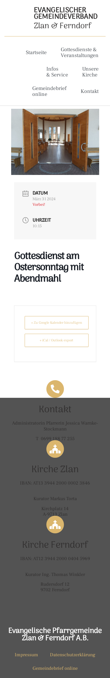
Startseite (36, 52)
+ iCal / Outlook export (56, 340)
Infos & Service (57, 72)
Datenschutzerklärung (72, 655)
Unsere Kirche (90, 72)
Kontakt (90, 91)
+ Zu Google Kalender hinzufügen (56, 322)
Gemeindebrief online (49, 91)
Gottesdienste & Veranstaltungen (80, 52)
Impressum (26, 655)
